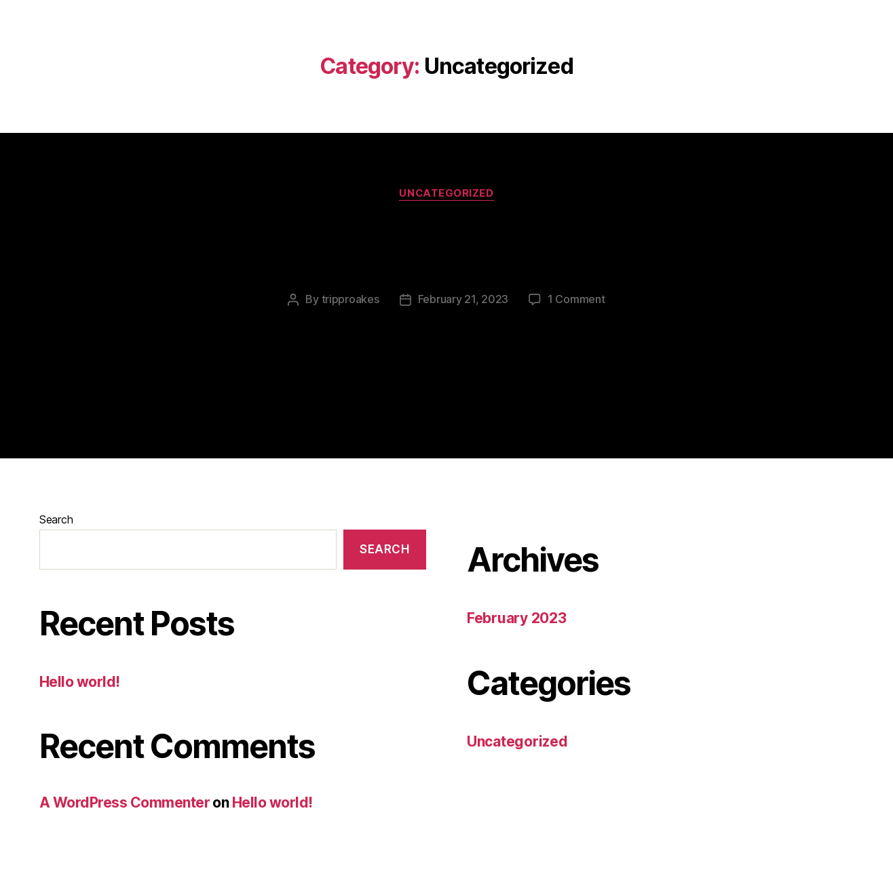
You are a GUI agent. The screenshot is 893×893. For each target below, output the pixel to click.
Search (56, 518)
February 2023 (517, 617)
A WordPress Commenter (124, 801)
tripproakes (350, 299)
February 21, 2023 (463, 299)
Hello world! (446, 245)
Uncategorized (446, 193)
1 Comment (576, 299)
